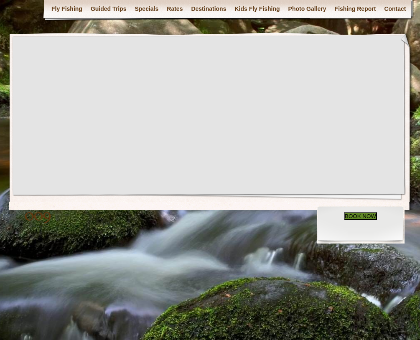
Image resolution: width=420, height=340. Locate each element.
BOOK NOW (360, 216)
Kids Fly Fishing (257, 8)
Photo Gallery (307, 8)
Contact (395, 8)
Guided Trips (109, 8)
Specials (146, 8)
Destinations (208, 8)
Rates (175, 8)
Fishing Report (355, 8)
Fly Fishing (66, 8)
